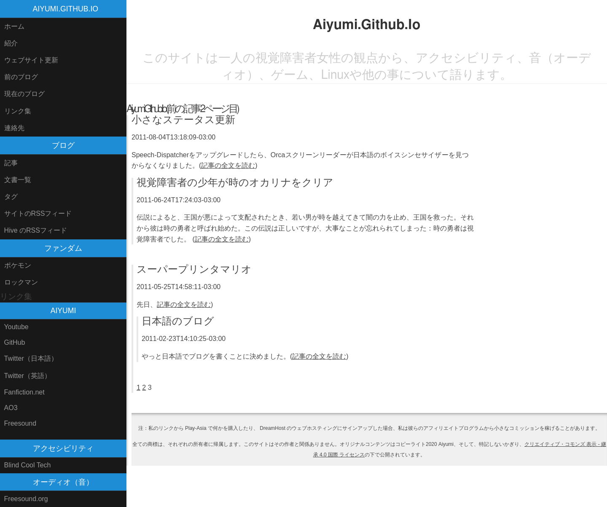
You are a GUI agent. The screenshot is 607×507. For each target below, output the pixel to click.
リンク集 (17, 111)
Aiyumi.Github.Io (65, 9)
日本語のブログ (178, 322)
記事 (11, 162)
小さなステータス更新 (183, 120)
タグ (11, 196)
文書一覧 (17, 179)
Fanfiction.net (24, 392)
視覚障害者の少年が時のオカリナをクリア (235, 183)
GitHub (14, 342)
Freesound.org (26, 498)
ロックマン (21, 282)
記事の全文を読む (228, 165)
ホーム (14, 26)
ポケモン (17, 265)
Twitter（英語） (27, 375)
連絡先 (14, 127)
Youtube (16, 326)
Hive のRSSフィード (35, 230)
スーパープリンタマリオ (194, 270)
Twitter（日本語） (31, 358)
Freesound (20, 423)
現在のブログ (24, 93)
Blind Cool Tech (27, 465)
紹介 (11, 43)
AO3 (11, 407)
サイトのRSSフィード (38, 213)
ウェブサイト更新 (31, 60)
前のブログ (21, 76)
